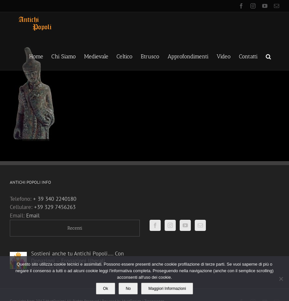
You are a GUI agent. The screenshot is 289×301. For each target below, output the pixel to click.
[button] (268, 56)
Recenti (74, 228)
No (128, 288)
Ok (105, 288)
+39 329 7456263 (55, 207)
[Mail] (200, 225)
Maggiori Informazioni (167, 288)
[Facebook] (155, 225)
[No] (281, 278)
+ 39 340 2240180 (54, 198)
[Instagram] (170, 225)
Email (33, 215)
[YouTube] (185, 225)
